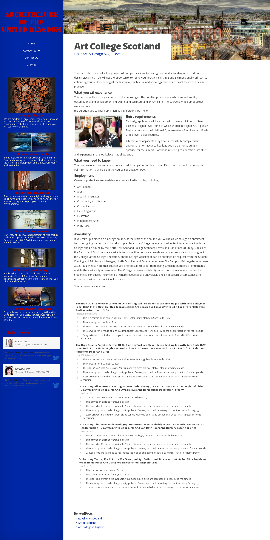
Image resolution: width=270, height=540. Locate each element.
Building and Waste (31, 115)
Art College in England (91, 527)
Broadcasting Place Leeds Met (31, 192)
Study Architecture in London (31, 154)
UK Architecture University (31, 231)
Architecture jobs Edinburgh (31, 270)
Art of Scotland (87, 523)
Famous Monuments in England (31, 308)
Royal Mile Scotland (90, 518)
